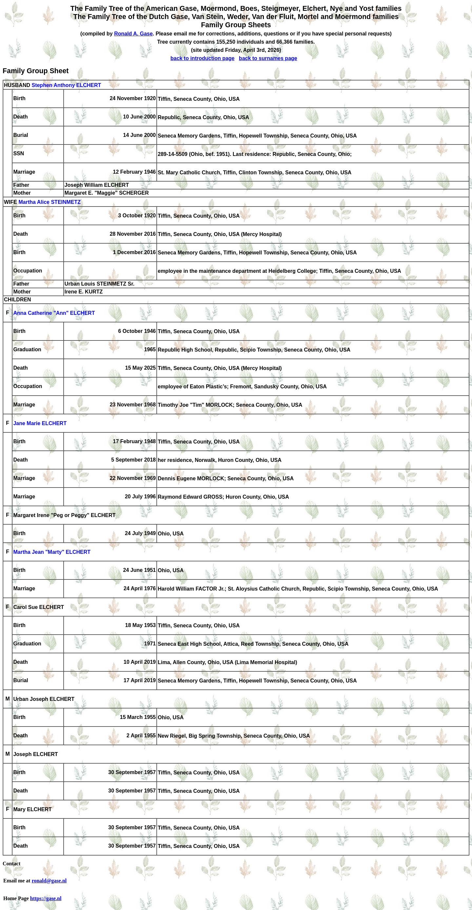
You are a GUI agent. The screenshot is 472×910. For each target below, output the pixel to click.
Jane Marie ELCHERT (40, 423)
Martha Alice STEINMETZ (49, 202)
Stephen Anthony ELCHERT (66, 85)
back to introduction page (202, 58)
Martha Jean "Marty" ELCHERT (51, 552)
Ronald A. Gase (133, 33)
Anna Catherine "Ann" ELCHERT (54, 313)
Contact (11, 863)
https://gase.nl (46, 898)
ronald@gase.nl (49, 880)
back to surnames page (268, 58)
